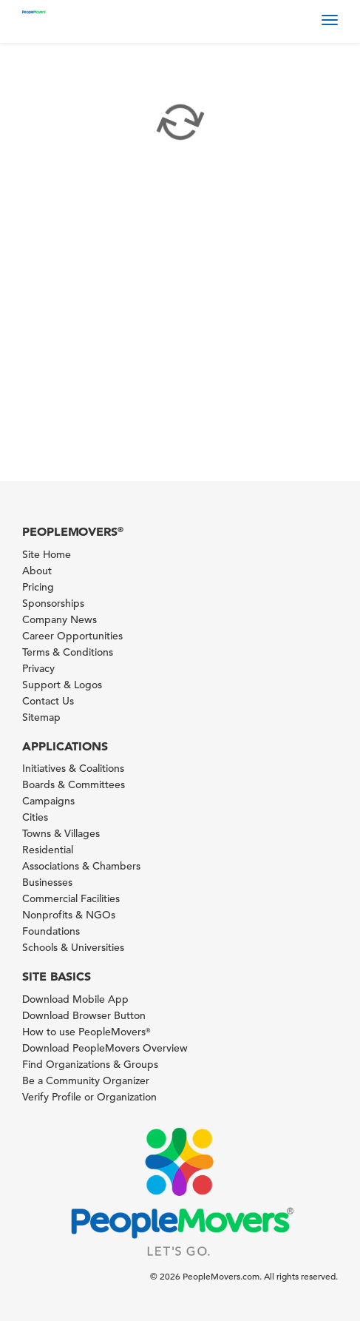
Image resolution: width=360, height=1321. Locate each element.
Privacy (38, 668)
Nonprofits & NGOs (68, 914)
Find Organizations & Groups (90, 1064)
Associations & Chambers (81, 866)
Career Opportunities (72, 635)
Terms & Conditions (67, 652)
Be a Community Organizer (85, 1080)
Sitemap (41, 717)
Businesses (47, 882)
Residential (47, 849)
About (37, 570)
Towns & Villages (61, 833)
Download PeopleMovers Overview (105, 1048)
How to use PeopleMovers (86, 1031)
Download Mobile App (75, 999)
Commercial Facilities (71, 898)
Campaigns (48, 800)
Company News (59, 619)
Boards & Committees (73, 784)
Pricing (38, 587)
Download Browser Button (84, 1015)
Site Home (46, 554)
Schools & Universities (73, 947)
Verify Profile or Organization (89, 1096)
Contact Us (48, 700)
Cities (35, 817)
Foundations (51, 931)
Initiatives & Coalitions (73, 768)
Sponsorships (53, 603)
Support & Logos (62, 684)
